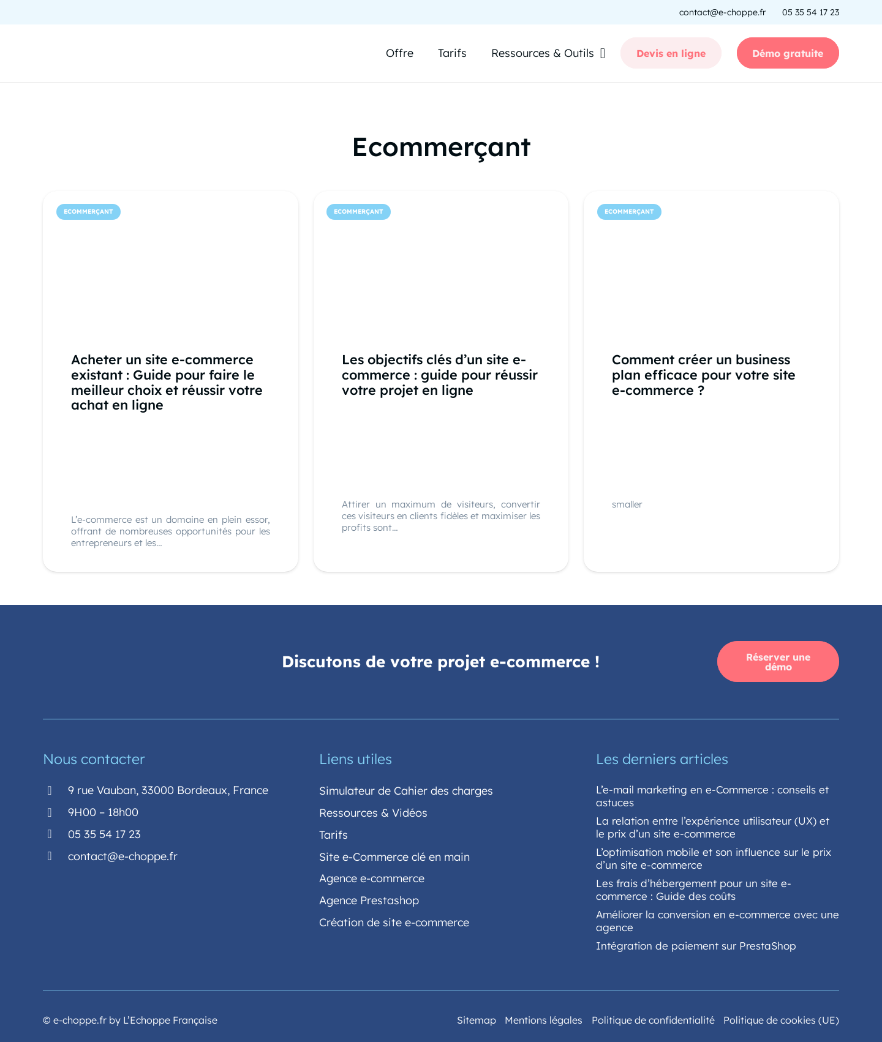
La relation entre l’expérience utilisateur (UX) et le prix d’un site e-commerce (712, 825)
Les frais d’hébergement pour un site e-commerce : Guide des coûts (693, 888)
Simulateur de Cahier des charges (406, 789)
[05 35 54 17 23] (55, 832)
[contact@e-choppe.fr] (55, 854)
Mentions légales (543, 1018)
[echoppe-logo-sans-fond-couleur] (104, 54)
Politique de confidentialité (653, 1018)
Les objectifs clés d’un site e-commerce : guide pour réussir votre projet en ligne (440, 374)
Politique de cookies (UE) (781, 1018)
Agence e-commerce (371, 877)
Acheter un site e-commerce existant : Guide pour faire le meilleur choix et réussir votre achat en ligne (167, 381)
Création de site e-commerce (394, 921)
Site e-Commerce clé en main (394, 855)
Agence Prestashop (369, 899)
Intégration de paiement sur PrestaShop (696, 943)
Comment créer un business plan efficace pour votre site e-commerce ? (704, 374)
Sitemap (476, 1018)
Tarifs (333, 833)
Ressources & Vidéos (373, 811)
